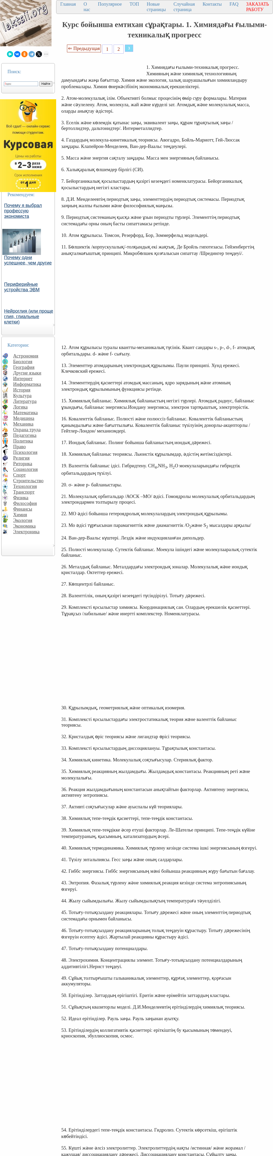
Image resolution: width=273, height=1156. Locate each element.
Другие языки (27, 373)
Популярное (110, 4)
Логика (20, 407)
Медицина (23, 418)
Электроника (26, 531)
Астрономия (25, 356)
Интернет (23, 378)
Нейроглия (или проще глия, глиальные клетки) (28, 317)
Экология (22, 520)
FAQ (233, 4)
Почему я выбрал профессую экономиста (23, 211)
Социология (25, 469)
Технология (25, 486)
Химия (20, 514)
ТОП (134, 4)
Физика (20, 497)
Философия (25, 503)
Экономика (24, 526)
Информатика (27, 384)
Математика (25, 412)
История (21, 390)
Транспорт (24, 492)
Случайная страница (184, 7)
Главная (68, 4)
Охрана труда (27, 429)
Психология (25, 452)
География (24, 367)
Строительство (28, 480)
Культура (22, 395)
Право (19, 446)
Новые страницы (156, 7)
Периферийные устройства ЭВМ (22, 287)
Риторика (22, 463)
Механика (23, 424)
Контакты (212, 4)
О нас (86, 7)
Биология (22, 361)
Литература (25, 401)
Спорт (19, 475)
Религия (21, 458)
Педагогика (25, 435)
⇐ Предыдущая (84, 48)
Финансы (22, 509)
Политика (23, 441)
